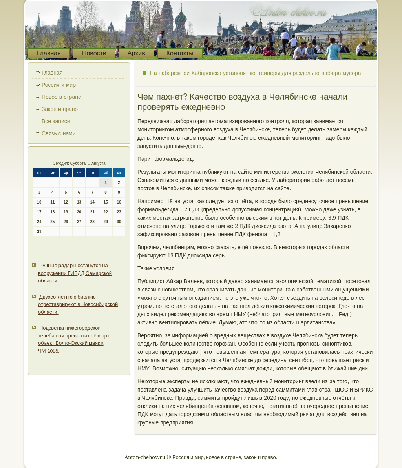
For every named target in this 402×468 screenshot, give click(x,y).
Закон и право (60, 109)
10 (39, 202)
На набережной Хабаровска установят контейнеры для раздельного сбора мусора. (256, 73)
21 (92, 212)
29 (106, 222)
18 (52, 212)
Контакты (180, 53)
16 (119, 202)
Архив (136, 53)
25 (52, 222)
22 (106, 212)
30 (119, 222)
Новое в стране (61, 97)
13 (79, 202)
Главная (49, 53)
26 (66, 222)
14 (92, 202)
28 (92, 222)
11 (52, 202)
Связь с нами (59, 133)
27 (79, 222)
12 (66, 202)
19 (66, 212)
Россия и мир (59, 85)
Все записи (56, 121)
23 (119, 212)
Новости (94, 53)
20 (79, 212)
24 (39, 222)
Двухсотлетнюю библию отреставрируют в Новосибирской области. (78, 304)
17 (39, 212)
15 (106, 202)
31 (39, 231)
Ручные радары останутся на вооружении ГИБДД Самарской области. (75, 273)
